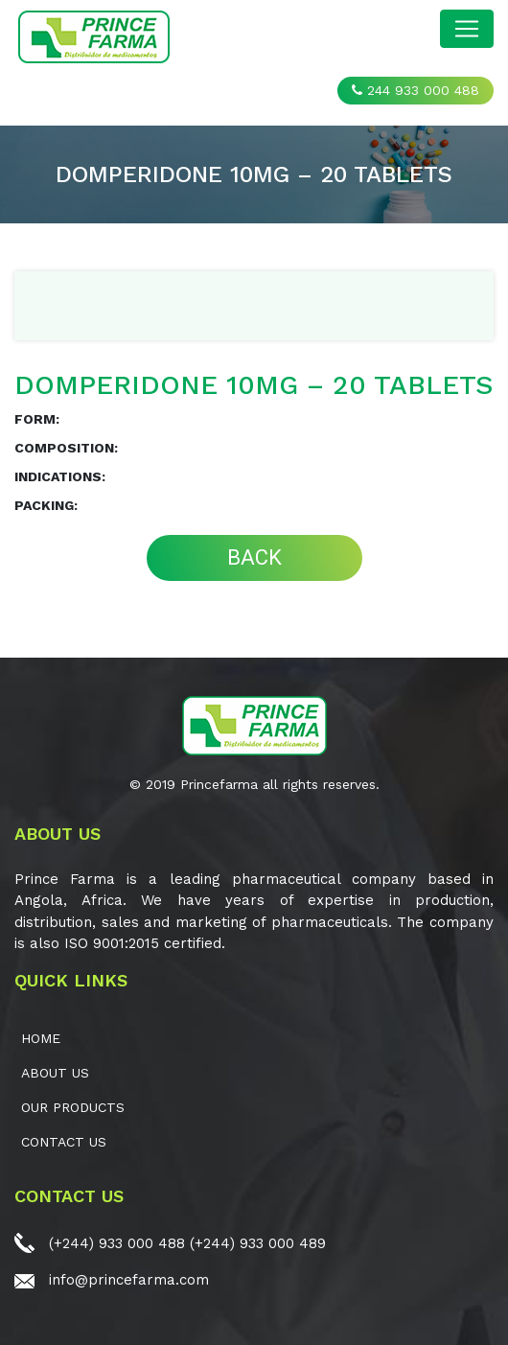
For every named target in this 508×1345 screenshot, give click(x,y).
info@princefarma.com (129, 1279)
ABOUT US (55, 1072)
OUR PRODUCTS (73, 1107)
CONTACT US (63, 1141)
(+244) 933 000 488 (117, 1243)
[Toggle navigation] (467, 29)
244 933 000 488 (415, 90)
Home (40, 1038)
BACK (254, 557)
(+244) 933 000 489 (258, 1243)
